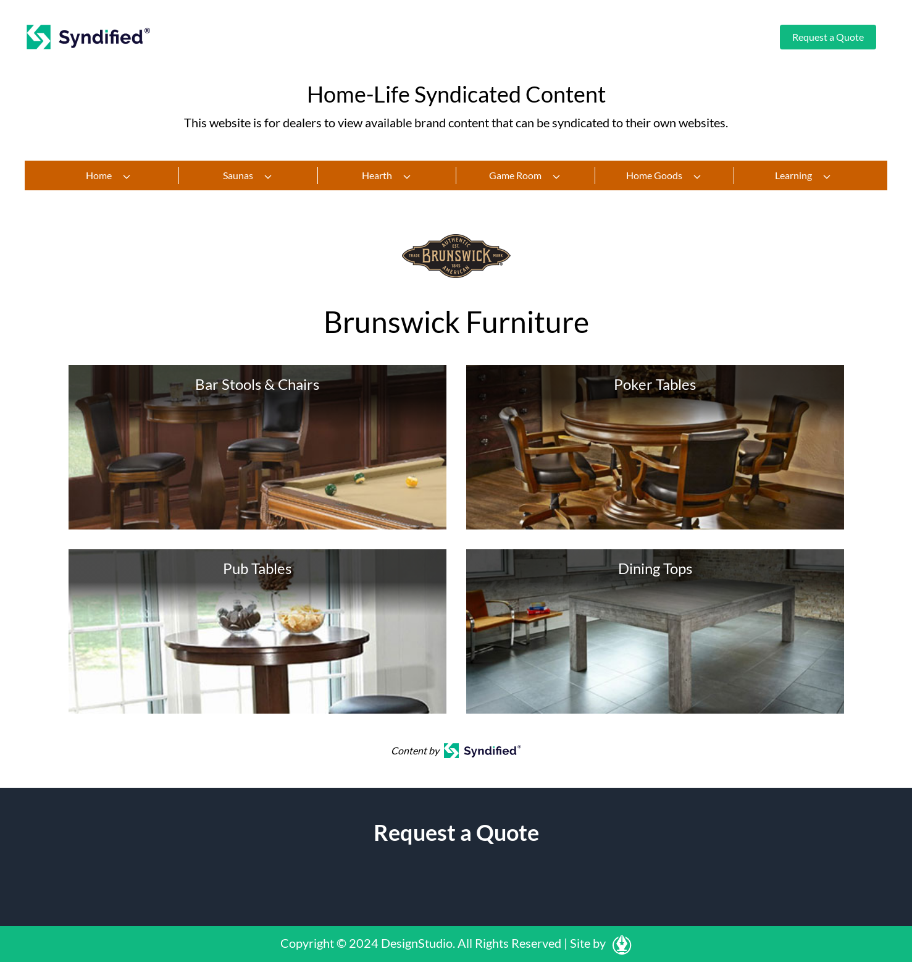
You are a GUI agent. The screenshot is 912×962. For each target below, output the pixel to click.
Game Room (525, 175)
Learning (803, 175)
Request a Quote (828, 37)
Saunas (248, 175)
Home (109, 175)
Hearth (387, 175)
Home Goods (664, 175)
